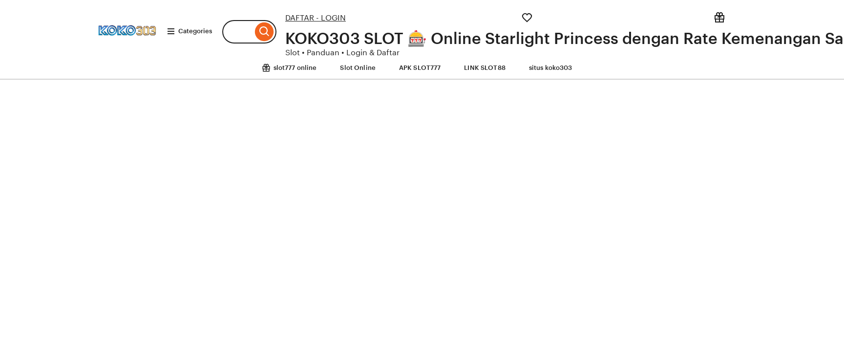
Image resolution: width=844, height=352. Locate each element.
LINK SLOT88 (484, 67)
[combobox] (237, 32)
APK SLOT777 (420, 67)
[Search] (264, 32)
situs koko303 (550, 67)
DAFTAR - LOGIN (315, 17)
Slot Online (357, 67)
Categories (189, 31)
